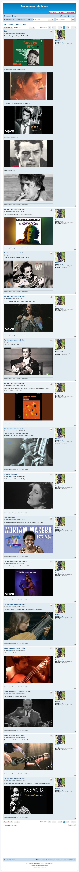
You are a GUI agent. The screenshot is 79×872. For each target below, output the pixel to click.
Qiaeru (46, 865)
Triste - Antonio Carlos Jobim (14, 735)
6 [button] (61, 27)
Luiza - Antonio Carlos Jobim (14, 648)
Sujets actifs (70, 12)
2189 (62, 42)
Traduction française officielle (37, 865)
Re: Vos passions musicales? (15, 209)
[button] (49, 27)
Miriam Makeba (9, 518)
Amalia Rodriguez (10, 474)
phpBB (34, 863)
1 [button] (55, 27)
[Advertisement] (39, 842)
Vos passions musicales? (14, 24)
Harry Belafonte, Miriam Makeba (15, 561)
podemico (57, 40)
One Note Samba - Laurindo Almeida (17, 692)
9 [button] (68, 27)
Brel (5, 31)
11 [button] (72, 27)
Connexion (61, 12)
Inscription (52, 12)
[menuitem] (14, 16)
